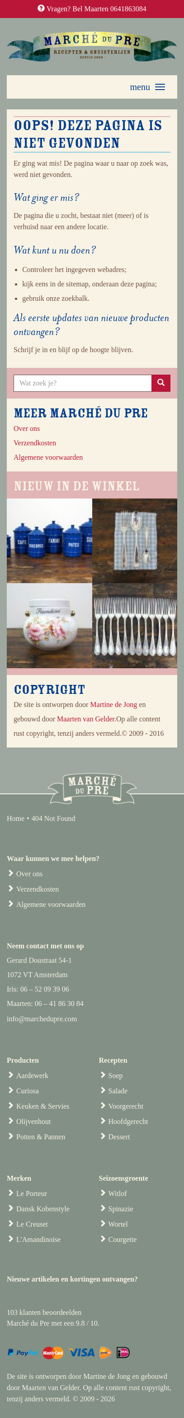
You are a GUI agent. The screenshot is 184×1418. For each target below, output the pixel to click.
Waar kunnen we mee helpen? (53, 858)
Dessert (119, 1137)
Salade (118, 1091)
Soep (116, 1075)
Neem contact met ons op (45, 946)
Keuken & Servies (42, 1106)
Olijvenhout (33, 1121)
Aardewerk (32, 1075)
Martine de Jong (113, 704)
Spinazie (121, 1209)
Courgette (123, 1239)
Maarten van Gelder (85, 719)
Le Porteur (31, 1193)
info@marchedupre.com (42, 1019)
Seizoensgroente (123, 1178)
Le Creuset (32, 1224)
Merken (19, 1178)
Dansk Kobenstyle (43, 1209)
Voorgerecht (126, 1106)
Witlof (118, 1193)
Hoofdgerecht (128, 1121)
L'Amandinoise (38, 1239)
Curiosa (27, 1091)
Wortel (118, 1224)
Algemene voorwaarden (50, 904)
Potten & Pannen (40, 1137)
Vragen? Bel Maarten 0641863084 (96, 9)
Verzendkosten (37, 889)
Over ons (27, 428)
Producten (23, 1060)
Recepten (113, 1060)
